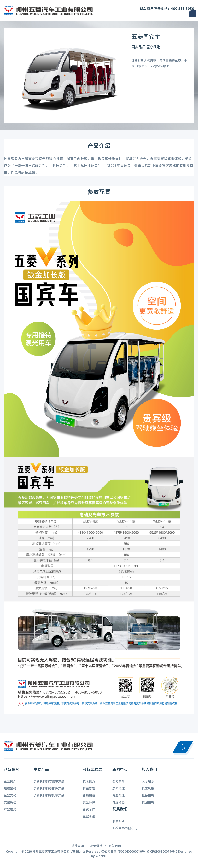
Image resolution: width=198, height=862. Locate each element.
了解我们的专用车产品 (48, 781)
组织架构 (10, 788)
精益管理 (89, 788)
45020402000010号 (131, 851)
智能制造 (89, 795)
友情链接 (96, 845)
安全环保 (89, 802)
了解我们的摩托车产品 (48, 795)
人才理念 (148, 781)
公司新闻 (118, 781)
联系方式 (118, 821)
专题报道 (118, 795)
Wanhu (101, 856)
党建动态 (118, 802)
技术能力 (89, 781)
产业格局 (10, 809)
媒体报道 (118, 788)
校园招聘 (148, 802)
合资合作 (89, 809)
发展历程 (10, 802)
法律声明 (78, 845)
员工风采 (148, 788)
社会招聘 (148, 795)
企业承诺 (89, 816)
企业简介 (10, 781)
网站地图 (115, 845)
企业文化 (10, 795)
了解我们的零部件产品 (48, 788)
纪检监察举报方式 (124, 828)
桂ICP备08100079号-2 (161, 851)
